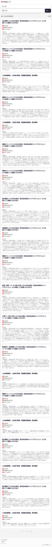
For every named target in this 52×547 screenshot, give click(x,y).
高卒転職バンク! (7, 2)
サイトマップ (3, 543)
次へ (35, 531)
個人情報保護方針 (4, 539)
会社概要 (2, 541)
